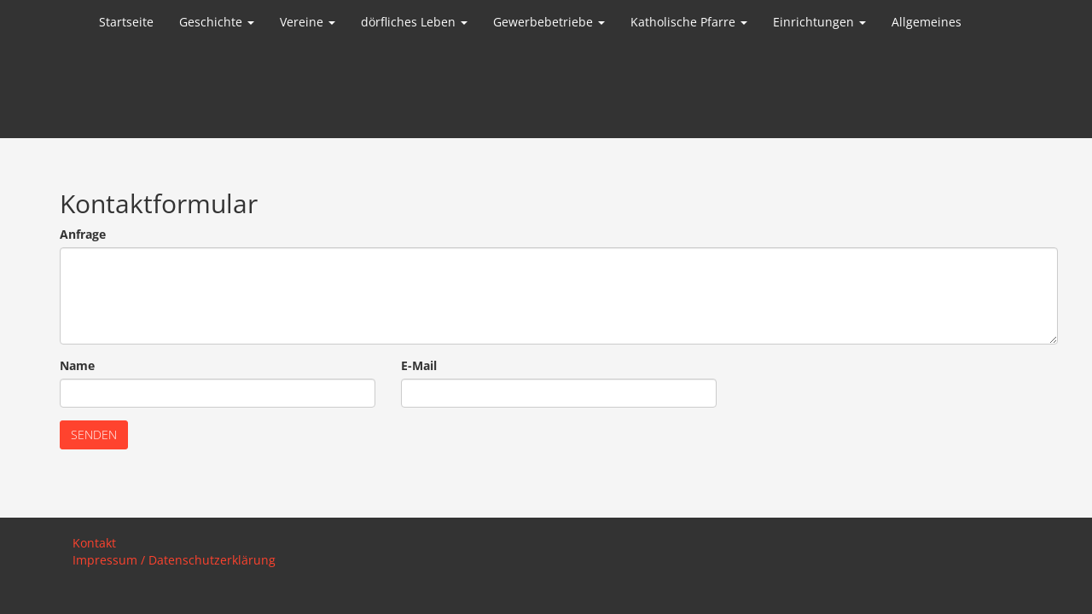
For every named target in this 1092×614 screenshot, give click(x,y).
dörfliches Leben (414, 22)
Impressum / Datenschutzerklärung (174, 560)
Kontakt (94, 543)
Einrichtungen (819, 22)
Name (77, 365)
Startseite (126, 22)
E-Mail (419, 365)
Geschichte (216, 22)
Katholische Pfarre (688, 22)
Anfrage (83, 234)
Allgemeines (926, 22)
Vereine (307, 22)
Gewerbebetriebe (549, 22)
